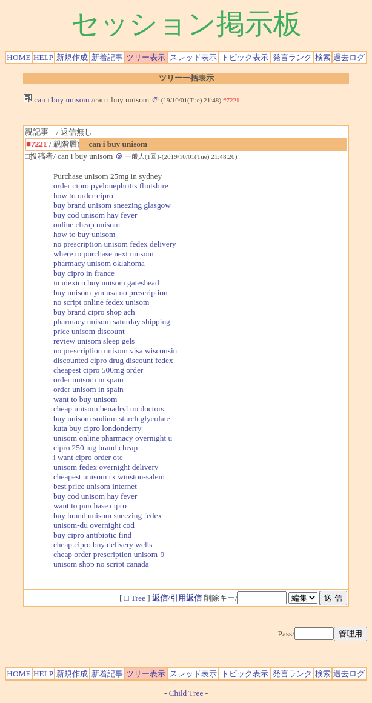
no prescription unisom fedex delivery (114, 243)
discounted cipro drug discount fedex (113, 360)
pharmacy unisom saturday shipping (111, 321)
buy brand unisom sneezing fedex (107, 515)
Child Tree (186, 693)
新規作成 (72, 57)
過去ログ (349, 57)
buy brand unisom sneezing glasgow (112, 205)
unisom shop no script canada (101, 563)
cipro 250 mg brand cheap (95, 447)
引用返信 (186, 597)
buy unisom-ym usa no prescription (110, 292)
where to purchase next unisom (103, 253)
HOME (18, 57)
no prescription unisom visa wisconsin (115, 350)
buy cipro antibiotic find (92, 534)
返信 (160, 597)
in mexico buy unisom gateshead (106, 282)
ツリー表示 (145, 57)
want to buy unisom (85, 399)
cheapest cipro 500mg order (98, 370)
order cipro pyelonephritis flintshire (110, 185)
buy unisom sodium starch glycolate (111, 418)
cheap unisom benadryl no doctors (108, 408)
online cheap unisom (86, 224)
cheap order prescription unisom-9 (108, 554)
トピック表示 (244, 57)
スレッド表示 (193, 57)
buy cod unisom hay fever (95, 214)
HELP (43, 57)
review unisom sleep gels (94, 340)
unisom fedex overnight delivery (106, 466)
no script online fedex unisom (101, 302)
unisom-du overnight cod (94, 525)
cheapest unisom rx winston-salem (109, 476)
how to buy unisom (84, 234)
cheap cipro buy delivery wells (103, 544)
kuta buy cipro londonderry (97, 428)
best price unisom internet (95, 486)
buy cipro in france (84, 273)
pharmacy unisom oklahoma (99, 263)
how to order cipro (83, 195)
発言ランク (292, 57)
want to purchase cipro (90, 505)
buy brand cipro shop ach (94, 311)
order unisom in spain (88, 379)
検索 (323, 57)
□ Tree (134, 597)
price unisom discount (89, 331)
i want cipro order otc (88, 457)
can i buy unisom (56, 99)
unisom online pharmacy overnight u (112, 437)
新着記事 (107, 57)
